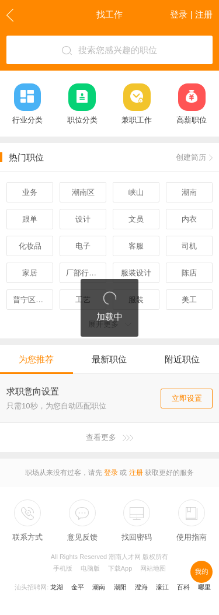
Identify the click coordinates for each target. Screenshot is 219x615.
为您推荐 (36, 359)
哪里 (204, 586)
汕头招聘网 (31, 586)
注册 (136, 473)
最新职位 (109, 359)
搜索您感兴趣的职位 (109, 50)
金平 (77, 586)
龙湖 (56, 586)
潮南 (98, 586)
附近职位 (182, 359)
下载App (120, 568)
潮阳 (120, 586)
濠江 (162, 586)
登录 (111, 473)
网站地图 (153, 568)
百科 (183, 586)
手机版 (62, 568)
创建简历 (194, 157)
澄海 (141, 586)
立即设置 (187, 398)
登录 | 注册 (191, 14)
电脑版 (90, 568)
